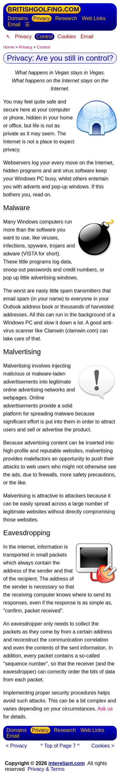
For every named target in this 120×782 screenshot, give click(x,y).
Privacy (41, 18)
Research (66, 18)
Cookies (66, 36)
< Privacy (16, 745)
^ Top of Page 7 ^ (59, 745)
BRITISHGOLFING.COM (43, 9)
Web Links (93, 18)
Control (44, 36)
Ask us (105, 708)
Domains (18, 18)
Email (14, 24)
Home (8, 47)
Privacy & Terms (46, 769)
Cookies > (102, 745)
